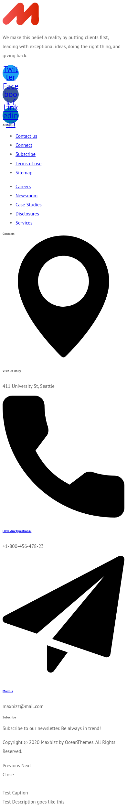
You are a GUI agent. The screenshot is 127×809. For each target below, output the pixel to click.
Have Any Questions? (17, 531)
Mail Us (8, 691)
